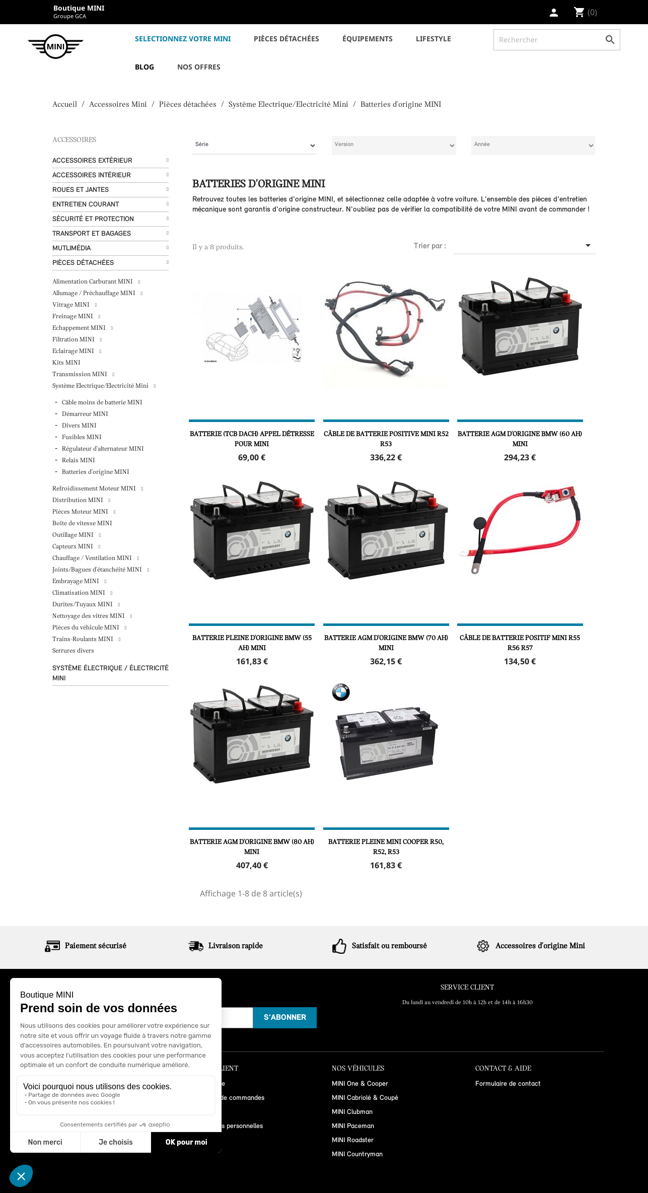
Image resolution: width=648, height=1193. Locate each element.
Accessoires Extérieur (92, 161)
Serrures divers (73, 651)
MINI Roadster (353, 1140)
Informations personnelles (225, 1126)
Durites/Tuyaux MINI (83, 604)
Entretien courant (85, 204)
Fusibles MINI (82, 437)
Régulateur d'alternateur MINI (103, 449)
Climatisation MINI (79, 593)
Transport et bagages (91, 234)
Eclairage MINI (74, 351)
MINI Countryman (357, 1154)
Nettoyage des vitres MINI (89, 616)
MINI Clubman (352, 1112)
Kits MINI (66, 363)
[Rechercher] (556, 39)
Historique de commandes (226, 1098)
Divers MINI (79, 426)
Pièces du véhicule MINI (86, 627)
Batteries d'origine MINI (95, 472)
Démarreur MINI (85, 414)
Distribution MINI (78, 500)
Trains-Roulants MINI (83, 639)
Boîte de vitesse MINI (82, 523)
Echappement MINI (79, 328)
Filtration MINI (74, 339)
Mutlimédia (71, 248)
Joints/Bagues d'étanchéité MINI (97, 570)
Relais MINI (78, 460)
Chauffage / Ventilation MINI (92, 558)
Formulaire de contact (508, 1084)
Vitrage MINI (71, 305)
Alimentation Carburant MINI (93, 281)
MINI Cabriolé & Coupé (365, 1098)
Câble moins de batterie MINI (102, 402)
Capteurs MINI (73, 546)
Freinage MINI (73, 316)
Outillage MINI (73, 535)
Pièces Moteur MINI (81, 512)
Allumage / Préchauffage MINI (94, 293)
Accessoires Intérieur (91, 175)
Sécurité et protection (93, 219)
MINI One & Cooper (360, 1084)
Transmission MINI (80, 374)
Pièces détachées (83, 263)
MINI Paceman (353, 1126)
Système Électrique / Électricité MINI (110, 673)
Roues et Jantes (80, 190)
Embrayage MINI (76, 581)
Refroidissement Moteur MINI (94, 488)
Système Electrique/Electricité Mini (101, 386)
